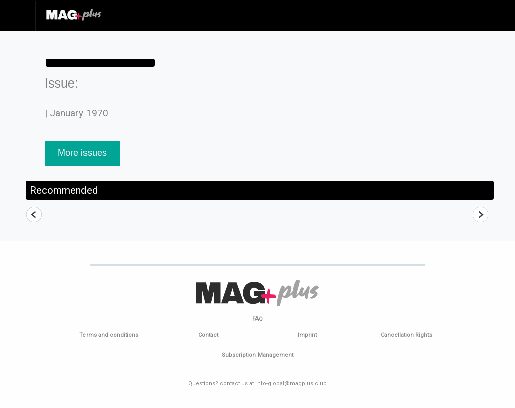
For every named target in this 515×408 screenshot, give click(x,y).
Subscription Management (257, 355)
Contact (208, 335)
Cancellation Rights (406, 335)
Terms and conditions (108, 335)
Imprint (307, 335)
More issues (82, 152)
